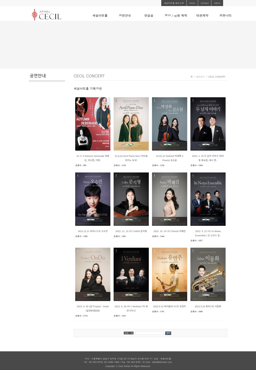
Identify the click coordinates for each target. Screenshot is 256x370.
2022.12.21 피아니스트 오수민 (93, 231)
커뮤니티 (225, 15)
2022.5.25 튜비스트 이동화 (208, 306)
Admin (217, 2)
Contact (205, 2)
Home (192, 2)
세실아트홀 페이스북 (174, 2)
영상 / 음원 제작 (176, 15)
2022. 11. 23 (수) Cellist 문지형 (131, 231)
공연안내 (125, 15)
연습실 (148, 15)
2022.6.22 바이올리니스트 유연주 (169, 306)
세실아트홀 (99, 15)
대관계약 (202, 15)
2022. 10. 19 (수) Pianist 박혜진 (169, 231)
